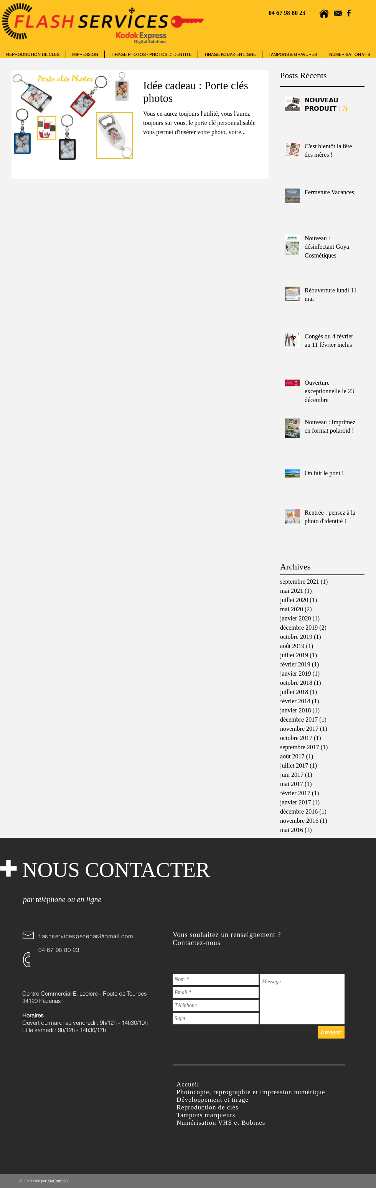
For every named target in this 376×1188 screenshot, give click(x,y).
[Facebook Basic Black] (348, 13)
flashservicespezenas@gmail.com (86, 936)
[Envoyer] (331, 1032)
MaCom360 (57, 1180)
